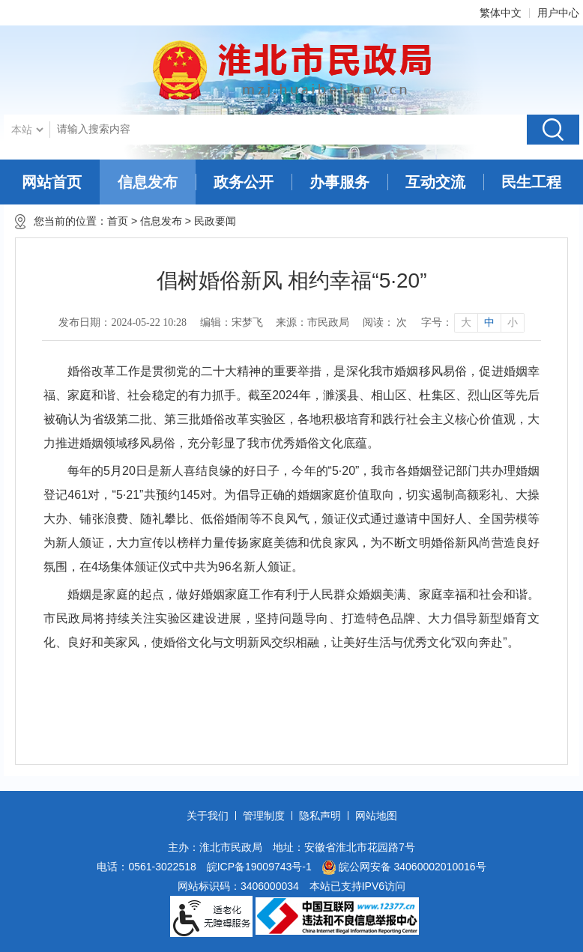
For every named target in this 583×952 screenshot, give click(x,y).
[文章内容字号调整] (472, 323)
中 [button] (489, 322)
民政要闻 (218, 221)
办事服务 (339, 182)
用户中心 (558, 13)
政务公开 (244, 182)
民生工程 (531, 182)
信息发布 (148, 182)
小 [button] (512, 322)
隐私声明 (320, 816)
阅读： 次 (385, 322)
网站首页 (52, 182)
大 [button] (466, 322)
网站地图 (376, 816)
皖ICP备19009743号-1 (259, 867)
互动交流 (435, 182)
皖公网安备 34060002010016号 (404, 867)
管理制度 (264, 816)
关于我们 (208, 816)
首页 (117, 221)
